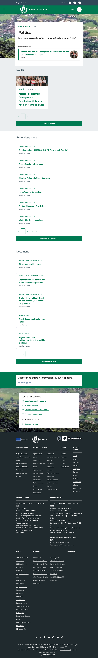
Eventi (75, 456)
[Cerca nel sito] (79, 9)
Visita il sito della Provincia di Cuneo (45, 564)
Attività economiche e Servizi (77, 481)
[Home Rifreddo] (35, 9)
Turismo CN (53, 580)
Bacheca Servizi (21, 603)
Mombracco (37, 557)
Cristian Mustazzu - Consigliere (32, 206)
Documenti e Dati (22, 463)
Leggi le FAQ (20, 580)
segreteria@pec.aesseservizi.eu (63, 545)
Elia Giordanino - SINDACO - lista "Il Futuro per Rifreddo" (43, 150)
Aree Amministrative (23, 457)
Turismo (49, 486)
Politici (18, 476)
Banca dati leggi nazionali (58, 564)
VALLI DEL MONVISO (57, 577)
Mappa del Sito (21, 629)
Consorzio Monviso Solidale (42, 570)
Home (20, 26)
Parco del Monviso (39, 567)
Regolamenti (24, 315)
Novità (21, 89)
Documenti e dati (49, 361)
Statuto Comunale (22, 606)
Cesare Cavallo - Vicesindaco (31, 164)
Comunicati (65, 466)
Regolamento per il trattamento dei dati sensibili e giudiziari (32, 340)
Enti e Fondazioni (22, 466)
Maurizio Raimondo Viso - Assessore (34, 178)
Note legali (20, 613)
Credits (18, 619)
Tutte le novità (49, 123)
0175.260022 (23, 508)
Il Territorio (76, 462)
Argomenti (28, 26)
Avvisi (63, 463)
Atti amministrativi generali (31, 264)
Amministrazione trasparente (31, 260)
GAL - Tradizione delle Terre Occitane (62, 561)
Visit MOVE (53, 574)
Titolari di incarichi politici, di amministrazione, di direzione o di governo (31, 300)
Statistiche (20, 626)
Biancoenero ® (66, 650)
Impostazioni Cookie (23, 616)
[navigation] (4, 9)
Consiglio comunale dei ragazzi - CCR (32, 320)
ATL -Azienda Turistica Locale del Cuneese (47, 577)
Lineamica (36, 583)
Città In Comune (58, 647)
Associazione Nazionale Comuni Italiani (46, 580)
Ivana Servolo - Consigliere (30, 192)
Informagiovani (55, 557)
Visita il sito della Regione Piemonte (45, 561)
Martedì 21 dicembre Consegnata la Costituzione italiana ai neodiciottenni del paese (44, 53)
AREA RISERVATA (47, 655)
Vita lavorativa (52, 489)
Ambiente (36, 460)
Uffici (18, 460)
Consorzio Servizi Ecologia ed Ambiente (46, 574)
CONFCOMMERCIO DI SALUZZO (61, 570)
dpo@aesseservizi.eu (62, 542)
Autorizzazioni (38, 473)
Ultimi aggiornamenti (23, 622)
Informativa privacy (22, 609)
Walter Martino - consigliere (31, 220)
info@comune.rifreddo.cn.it (30, 518)
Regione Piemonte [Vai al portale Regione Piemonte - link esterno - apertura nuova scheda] (21, 3)
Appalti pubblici (38, 470)
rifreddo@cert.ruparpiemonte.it (31, 515)
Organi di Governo (22, 453)
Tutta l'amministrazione (49, 238)
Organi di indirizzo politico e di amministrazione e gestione (32, 281)
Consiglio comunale (27, 146)
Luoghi (75, 459)
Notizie (63, 453)
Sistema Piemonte (56, 567)
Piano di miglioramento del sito (22, 573)
